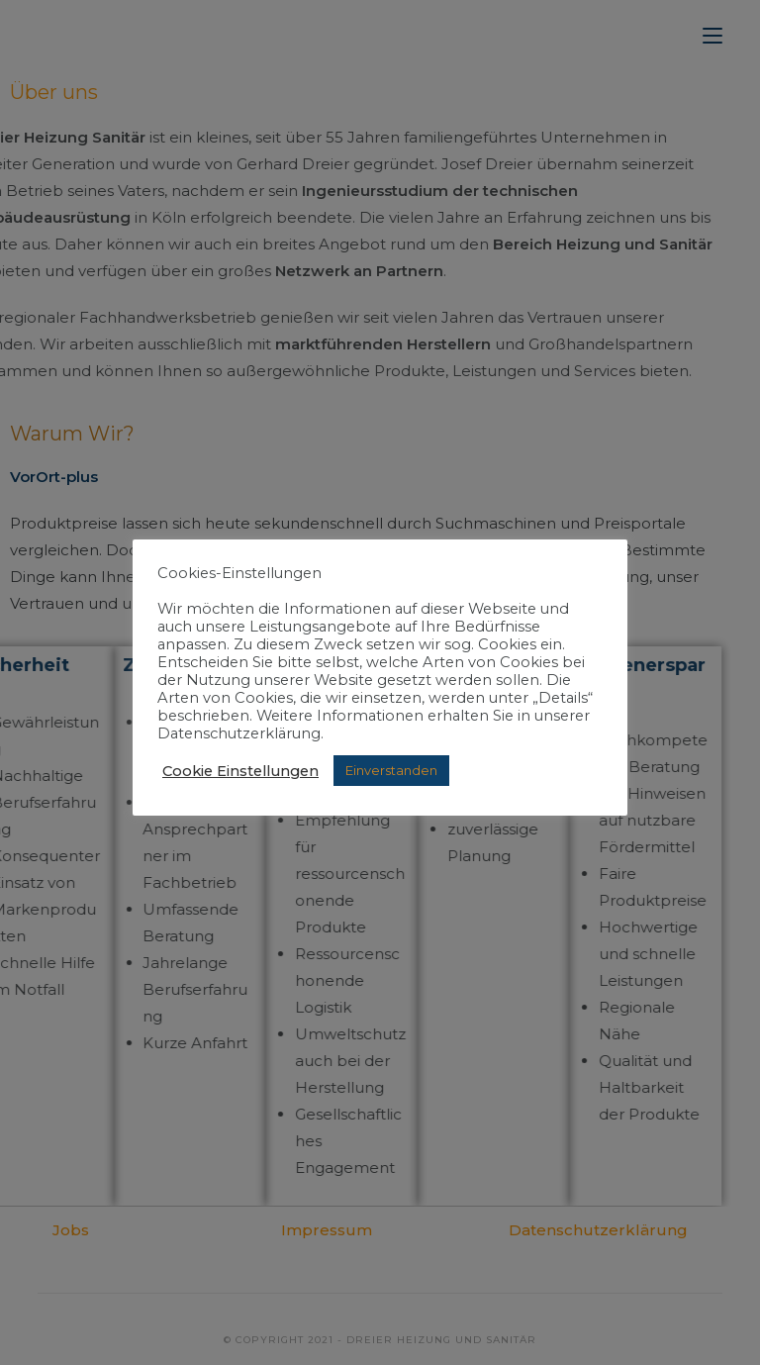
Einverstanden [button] (391, 770)
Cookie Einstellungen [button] (240, 771)
